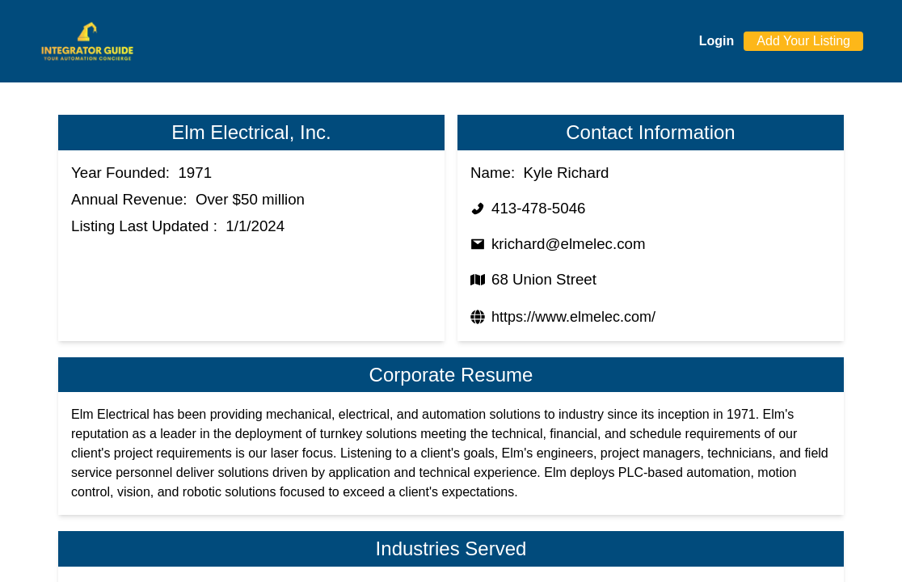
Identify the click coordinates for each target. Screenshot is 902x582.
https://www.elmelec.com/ (573, 317)
